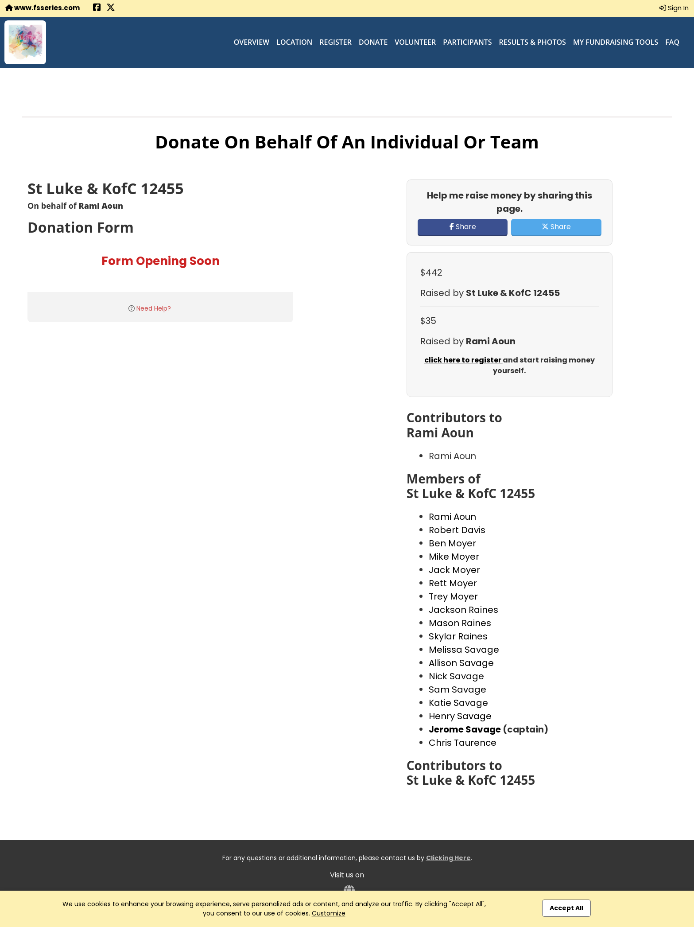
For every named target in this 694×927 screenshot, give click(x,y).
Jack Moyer (454, 570)
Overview (252, 42)
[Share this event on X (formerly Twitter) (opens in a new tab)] (110, 8)
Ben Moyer (452, 543)
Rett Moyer (453, 583)
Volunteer (415, 42)
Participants (467, 42)
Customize (328, 913)
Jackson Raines (463, 610)
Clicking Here (448, 857)
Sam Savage (457, 689)
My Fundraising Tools (615, 42)
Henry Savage (460, 716)
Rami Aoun (452, 516)
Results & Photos (532, 42)
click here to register (463, 360)
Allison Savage (461, 663)
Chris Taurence (462, 742)
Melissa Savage (464, 649)
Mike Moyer (454, 556)
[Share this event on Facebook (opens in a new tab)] (97, 8)
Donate (373, 42)
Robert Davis (457, 530)
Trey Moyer (453, 596)
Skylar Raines (458, 636)
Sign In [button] (674, 7)
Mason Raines (460, 623)
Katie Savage (458, 703)
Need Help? (153, 308)
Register (335, 42)
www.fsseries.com (42, 7)
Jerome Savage (466, 729)
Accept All (566, 908)
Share (463, 227)
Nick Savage (456, 676)
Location (294, 42)
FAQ (672, 42)
